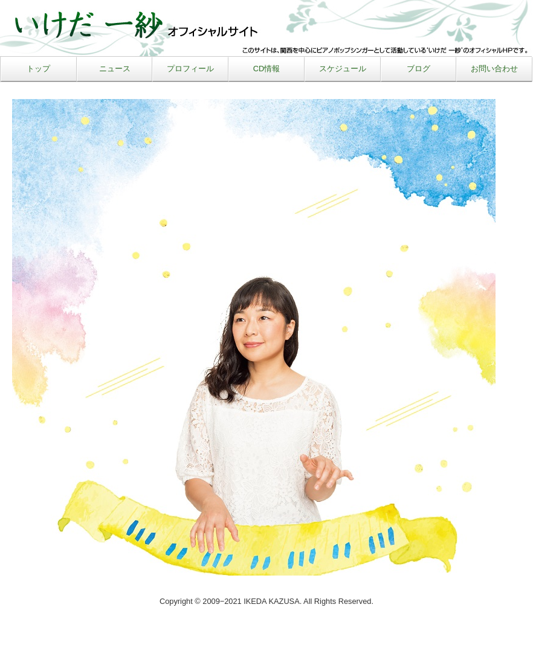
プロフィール (190, 68)
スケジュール (342, 68)
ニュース (115, 68)
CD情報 (266, 68)
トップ (38, 68)
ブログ (418, 68)
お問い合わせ (494, 68)
